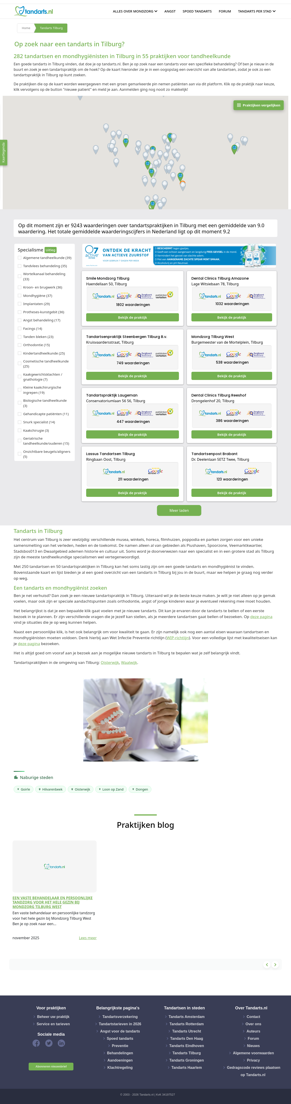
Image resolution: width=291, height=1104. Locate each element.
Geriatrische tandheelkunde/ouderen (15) (46, 441)
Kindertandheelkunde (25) (44, 353)
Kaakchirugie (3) (36, 430)
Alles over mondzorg (133, 11)
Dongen (142, 789)
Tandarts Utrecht (186, 1031)
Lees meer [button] (88, 937)
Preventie (120, 1045)
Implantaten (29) (36, 303)
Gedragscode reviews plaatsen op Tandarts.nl (253, 1071)
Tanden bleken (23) (38, 336)
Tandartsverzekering (120, 1016)
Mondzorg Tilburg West (212, 336)
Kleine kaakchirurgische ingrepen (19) (42, 390)
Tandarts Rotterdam (186, 1024)
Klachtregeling (120, 1067)
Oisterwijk (110, 662)
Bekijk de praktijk (132, 317)
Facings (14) (32, 328)
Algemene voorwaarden (253, 1053)
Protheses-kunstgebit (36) (43, 312)
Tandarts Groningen (186, 1060)
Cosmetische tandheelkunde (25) (46, 364)
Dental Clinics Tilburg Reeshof (218, 395)
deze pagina (261, 616)
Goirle (25, 789)
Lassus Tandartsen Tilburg (110, 453)
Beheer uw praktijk (53, 1016)
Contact (253, 1016)
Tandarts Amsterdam (187, 1016)
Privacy (253, 1060)
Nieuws (253, 1045)
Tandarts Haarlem (186, 1067)
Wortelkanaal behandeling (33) (44, 276)
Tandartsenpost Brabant (214, 453)
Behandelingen (120, 1053)
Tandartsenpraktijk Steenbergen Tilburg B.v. (126, 336)
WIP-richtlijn (178, 637)
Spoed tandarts (197, 11)
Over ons (253, 1024)
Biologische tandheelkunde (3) (45, 403)
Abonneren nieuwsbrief (51, 1066)
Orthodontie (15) (36, 345)
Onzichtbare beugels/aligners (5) (46, 454)
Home (26, 28)
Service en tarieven (53, 1024)
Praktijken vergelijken (258, 105)
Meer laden (179, 510)
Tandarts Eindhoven (186, 1045)
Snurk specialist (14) (39, 422)
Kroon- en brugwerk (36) (42, 287)
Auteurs (253, 1031)
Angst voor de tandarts (120, 1031)
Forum (225, 11)
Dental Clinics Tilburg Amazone (220, 278)
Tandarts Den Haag (186, 1038)
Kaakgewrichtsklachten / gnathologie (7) (42, 377)
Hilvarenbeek (52, 789)
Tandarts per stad (254, 11)
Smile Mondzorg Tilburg (107, 278)
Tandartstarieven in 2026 (120, 1024)
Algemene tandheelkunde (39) (47, 257)
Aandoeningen (120, 1060)
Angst (170, 11)
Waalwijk (129, 662)
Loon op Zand (112, 789)
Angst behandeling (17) (41, 320)
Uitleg (50, 250)
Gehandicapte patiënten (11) (46, 414)
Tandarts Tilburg (51, 28)
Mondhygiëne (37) (37, 295)
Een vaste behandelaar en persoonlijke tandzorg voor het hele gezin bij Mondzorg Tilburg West (53, 902)
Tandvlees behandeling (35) (45, 266)
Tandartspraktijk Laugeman (112, 395)
